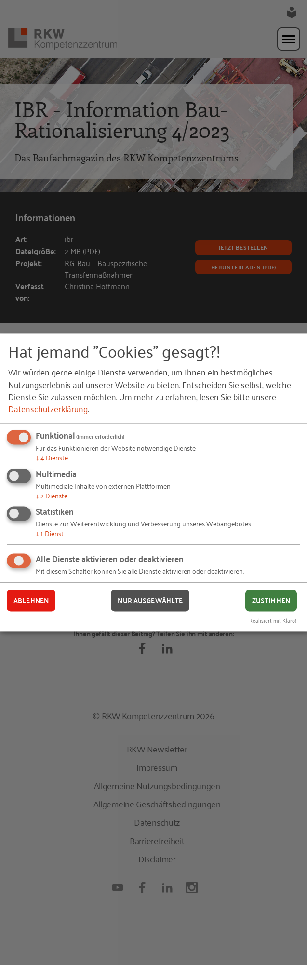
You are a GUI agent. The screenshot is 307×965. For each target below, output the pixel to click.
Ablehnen (31, 600)
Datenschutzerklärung (48, 408)
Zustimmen (271, 600)
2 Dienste (51, 495)
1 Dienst (50, 533)
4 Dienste (52, 457)
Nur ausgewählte (150, 600)
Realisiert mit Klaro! (272, 621)
